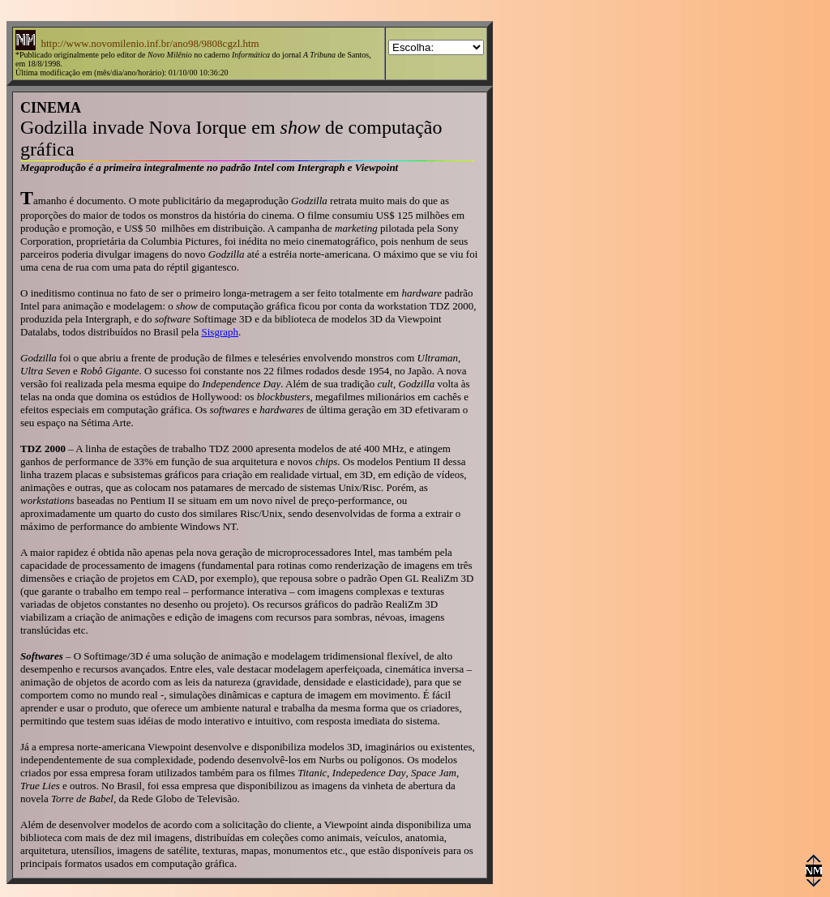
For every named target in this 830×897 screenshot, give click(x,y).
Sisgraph (220, 332)
